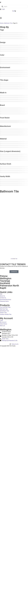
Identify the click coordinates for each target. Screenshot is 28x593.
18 (16, 258)
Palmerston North (9, 285)
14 (11, 258)
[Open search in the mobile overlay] (14, 6)
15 (12, 258)
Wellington (5, 278)
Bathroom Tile (8, 23)
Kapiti (3, 288)
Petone (4, 276)
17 (15, 258)
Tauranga (5, 280)
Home (1, 23)
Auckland (5, 283)
